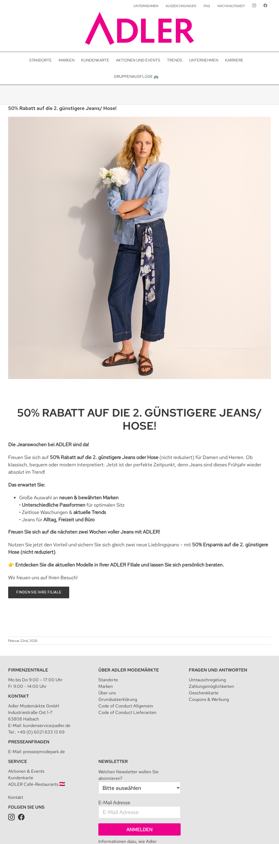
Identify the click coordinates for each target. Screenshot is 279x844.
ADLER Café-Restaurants (36, 784)
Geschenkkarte (204, 693)
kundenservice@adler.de (46, 725)
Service (17, 761)
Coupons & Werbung (209, 699)
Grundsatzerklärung (117, 699)
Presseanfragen (28, 742)
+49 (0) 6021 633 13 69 (41, 732)
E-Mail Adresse (114, 802)
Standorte (108, 680)
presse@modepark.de (44, 751)
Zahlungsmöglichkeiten (211, 686)
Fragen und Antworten (218, 670)
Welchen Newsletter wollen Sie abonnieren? (128, 775)
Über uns (107, 693)
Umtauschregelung (207, 680)
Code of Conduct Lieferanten (127, 712)
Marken (105, 686)
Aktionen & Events (26, 771)
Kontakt (18, 696)
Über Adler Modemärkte (128, 670)
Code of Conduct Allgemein (125, 706)
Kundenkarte (20, 778)
